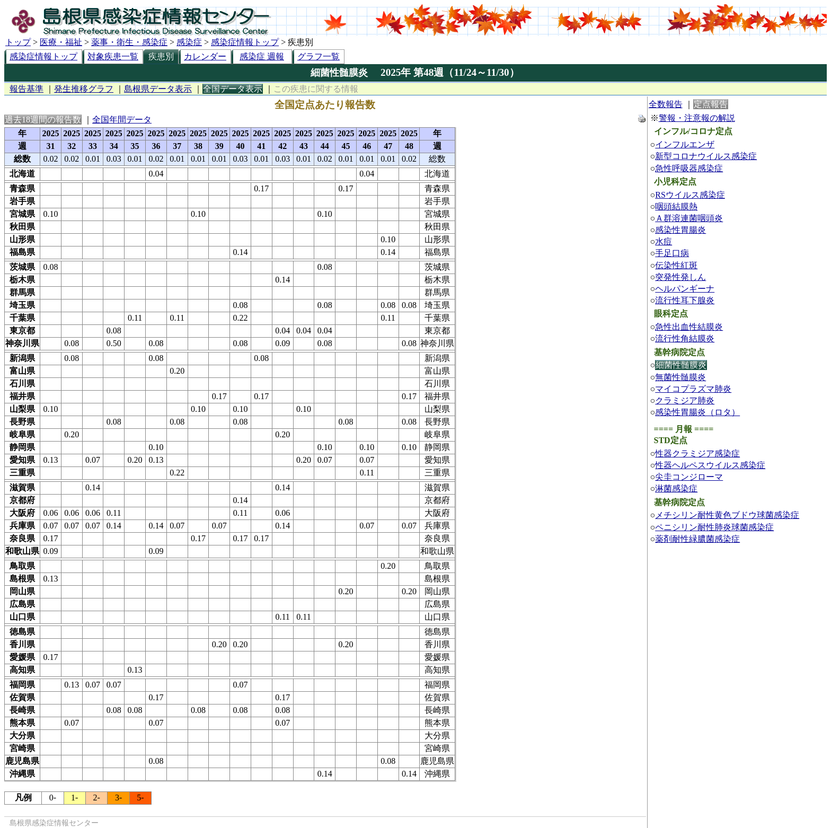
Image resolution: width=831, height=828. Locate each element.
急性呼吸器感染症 (689, 168)
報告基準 (26, 88)
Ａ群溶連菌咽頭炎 (689, 218)
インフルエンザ (684, 144)
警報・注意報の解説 (697, 117)
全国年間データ (122, 119)
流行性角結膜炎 (684, 338)
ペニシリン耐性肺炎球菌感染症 (714, 527)
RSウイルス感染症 (690, 194)
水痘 (663, 241)
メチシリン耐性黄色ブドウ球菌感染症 (727, 514)
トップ (18, 42)
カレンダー (205, 56)
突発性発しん (680, 276)
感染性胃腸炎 (680, 229)
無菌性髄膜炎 (680, 377)
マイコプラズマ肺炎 (693, 388)
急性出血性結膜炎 (689, 326)
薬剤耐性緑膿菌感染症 (697, 538)
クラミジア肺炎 (684, 400)
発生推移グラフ (83, 88)
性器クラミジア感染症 (697, 453)
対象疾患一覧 (112, 56)
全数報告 (666, 104)
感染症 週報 (262, 56)
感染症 (189, 42)
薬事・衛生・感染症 (129, 42)
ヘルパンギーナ (684, 288)
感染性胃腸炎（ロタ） (697, 412)
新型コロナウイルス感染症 (706, 156)
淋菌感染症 (676, 488)
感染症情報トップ (245, 42)
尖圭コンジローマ (689, 476)
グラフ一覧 (318, 56)
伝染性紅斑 (676, 265)
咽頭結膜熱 (676, 206)
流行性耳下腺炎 (684, 300)
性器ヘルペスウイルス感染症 (710, 465)
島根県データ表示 (158, 88)
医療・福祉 (61, 42)
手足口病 (672, 253)
